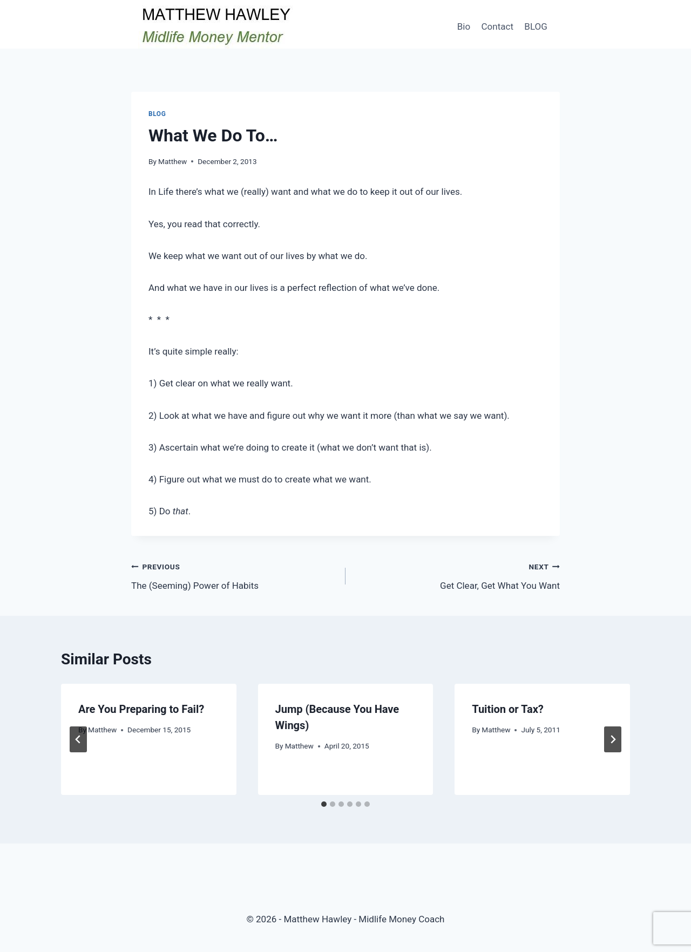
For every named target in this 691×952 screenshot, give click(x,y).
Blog (157, 114)
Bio (463, 26)
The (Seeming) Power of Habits (233, 575)
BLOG (535, 26)
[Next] (612, 739)
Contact (497, 26)
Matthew (172, 161)
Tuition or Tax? (508, 709)
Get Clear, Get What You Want (457, 575)
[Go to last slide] (78, 739)
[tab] (324, 804)
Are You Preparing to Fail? (141, 709)
